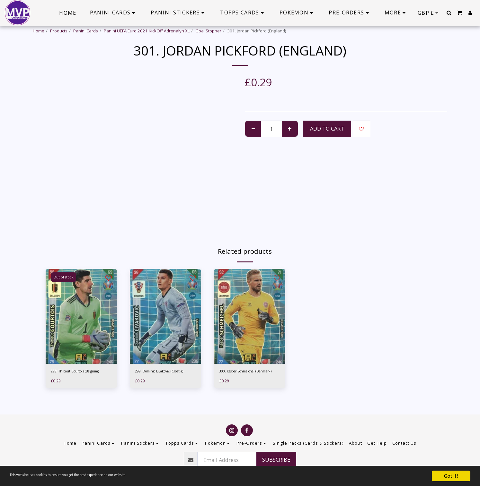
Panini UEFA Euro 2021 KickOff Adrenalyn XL (147, 31)
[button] (449, 12)
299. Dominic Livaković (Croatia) (157, 375)
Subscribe (276, 459)
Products (58, 31)
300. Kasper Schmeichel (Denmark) (242, 375)
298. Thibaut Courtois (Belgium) (81, 372)
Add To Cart (327, 128)
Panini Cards (85, 31)
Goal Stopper (208, 31)
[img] (81, 316)
